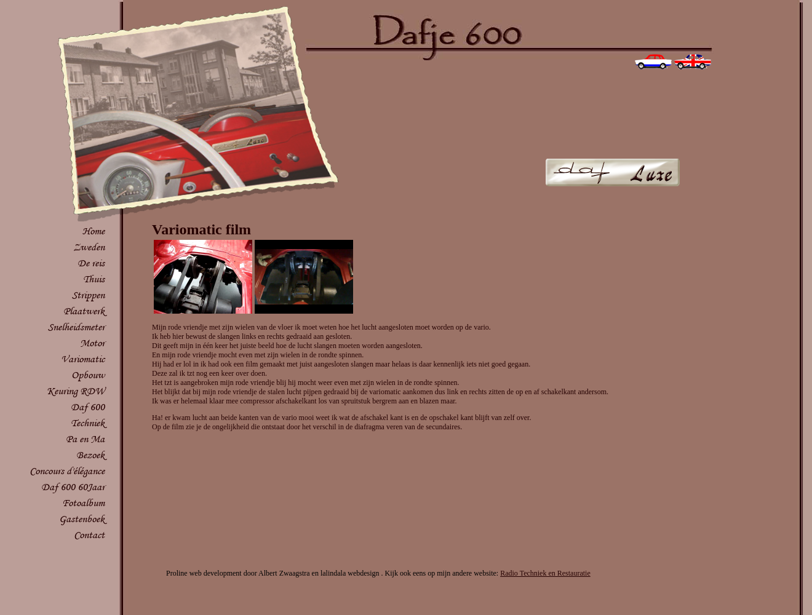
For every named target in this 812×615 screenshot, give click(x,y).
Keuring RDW (76, 390)
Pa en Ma (85, 438)
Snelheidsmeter (76, 326)
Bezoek (90, 454)
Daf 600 (88, 406)
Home (93, 230)
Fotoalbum (83, 502)
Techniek (88, 422)
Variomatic (83, 358)
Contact (89, 534)
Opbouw (88, 374)
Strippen (88, 294)
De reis (91, 262)
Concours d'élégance (67, 470)
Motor (92, 342)
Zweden (89, 246)
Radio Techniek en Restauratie (545, 573)
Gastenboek (82, 518)
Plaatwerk (84, 310)
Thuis (94, 278)
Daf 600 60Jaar (73, 486)
